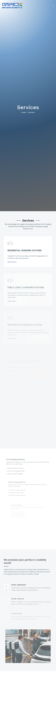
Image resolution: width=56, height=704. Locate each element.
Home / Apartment (18, 596)
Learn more (12, 262)
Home (24, 112)
